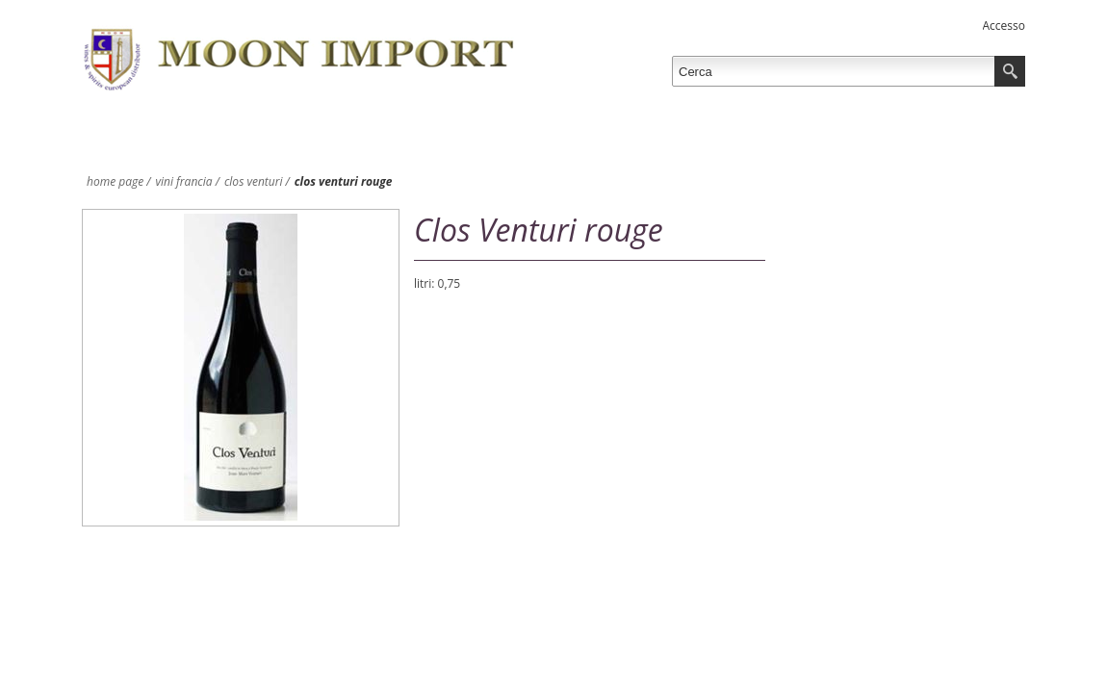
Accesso (1004, 25)
